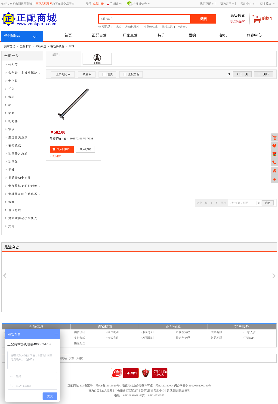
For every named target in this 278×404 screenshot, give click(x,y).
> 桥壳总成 (13, 145)
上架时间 (63, 74)
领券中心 (254, 35)
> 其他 (10, 226)
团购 (192, 35)
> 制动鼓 (11, 161)
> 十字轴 (11, 80)
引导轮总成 (151, 26)
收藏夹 (265, 3)
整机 (223, 35)
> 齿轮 (10, 97)
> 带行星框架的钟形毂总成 (24, 185)
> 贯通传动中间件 (18, 177)
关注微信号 (141, 3)
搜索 (203, 19)
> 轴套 (10, 113)
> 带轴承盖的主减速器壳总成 (26, 194)
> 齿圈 (10, 202)
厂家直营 (130, 35)
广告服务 (120, 390)
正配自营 (99, 35)
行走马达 (182, 26)
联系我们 (133, 390)
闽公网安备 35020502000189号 (192, 385)
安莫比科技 (76, 358)
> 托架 (10, 88)
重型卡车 (25, 46)
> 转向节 (11, 64)
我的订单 (225, 3)
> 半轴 (10, 169)
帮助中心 (246, 3)
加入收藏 (106, 390)
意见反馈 (172, 390)
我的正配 (205, 3)
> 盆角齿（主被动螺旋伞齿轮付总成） (32, 72)
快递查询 (184, 390)
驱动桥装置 (57, 46)
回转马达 (167, 26)
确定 (267, 203)
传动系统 (40, 46)
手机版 (115, 4)
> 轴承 (10, 129)
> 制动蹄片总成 (16, 153)
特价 (161, 35)
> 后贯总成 (13, 210)
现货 (107, 74)
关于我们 (146, 390)
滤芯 (118, 26)
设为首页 (93, 390)
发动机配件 (132, 26)
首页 (68, 35)
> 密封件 (11, 121)
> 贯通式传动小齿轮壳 (21, 218)
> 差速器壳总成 (16, 137)
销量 (87, 74)
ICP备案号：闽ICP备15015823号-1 (100, 385)
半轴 (71, 46)
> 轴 (8, 105)
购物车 (267, 18)
